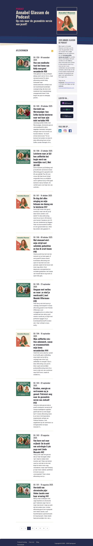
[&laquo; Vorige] (21, 528)
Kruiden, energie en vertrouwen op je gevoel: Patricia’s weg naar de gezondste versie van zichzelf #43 (42, 395)
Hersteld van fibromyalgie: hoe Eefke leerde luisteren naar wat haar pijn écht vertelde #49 (43, 114)
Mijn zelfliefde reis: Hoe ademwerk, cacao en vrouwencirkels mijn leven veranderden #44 (42, 344)
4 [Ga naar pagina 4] (36, 528)
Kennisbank (20, 545)
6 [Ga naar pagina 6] (43, 528)
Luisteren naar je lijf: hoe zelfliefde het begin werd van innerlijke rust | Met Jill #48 (42, 159)
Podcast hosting (22, 542)
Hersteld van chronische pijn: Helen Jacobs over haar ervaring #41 (41, 492)
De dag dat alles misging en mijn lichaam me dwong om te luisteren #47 (43, 202)
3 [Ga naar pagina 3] (32, 528)
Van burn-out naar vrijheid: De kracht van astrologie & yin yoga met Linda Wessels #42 (42, 446)
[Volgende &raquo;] (47, 528)
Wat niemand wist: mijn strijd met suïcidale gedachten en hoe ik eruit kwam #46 (42, 245)
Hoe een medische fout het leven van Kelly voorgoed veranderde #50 (41, 67)
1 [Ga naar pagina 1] (25, 528)
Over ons (31, 542)
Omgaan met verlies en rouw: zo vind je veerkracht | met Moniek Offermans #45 (42, 295)
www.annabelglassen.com (66, 88)
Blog (37, 542)
